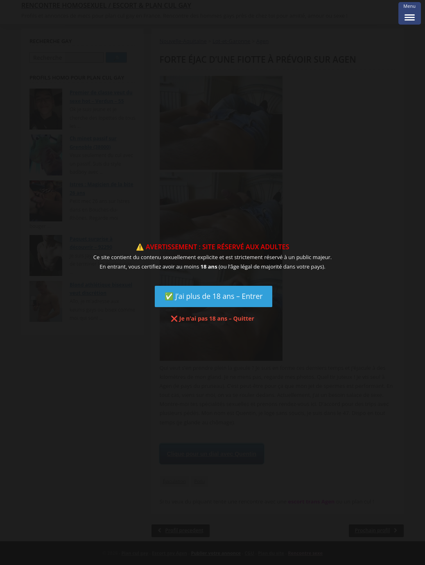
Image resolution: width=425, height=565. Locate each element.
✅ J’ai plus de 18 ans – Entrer (214, 296)
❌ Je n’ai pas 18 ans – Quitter (212, 318)
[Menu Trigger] (409, 13)
